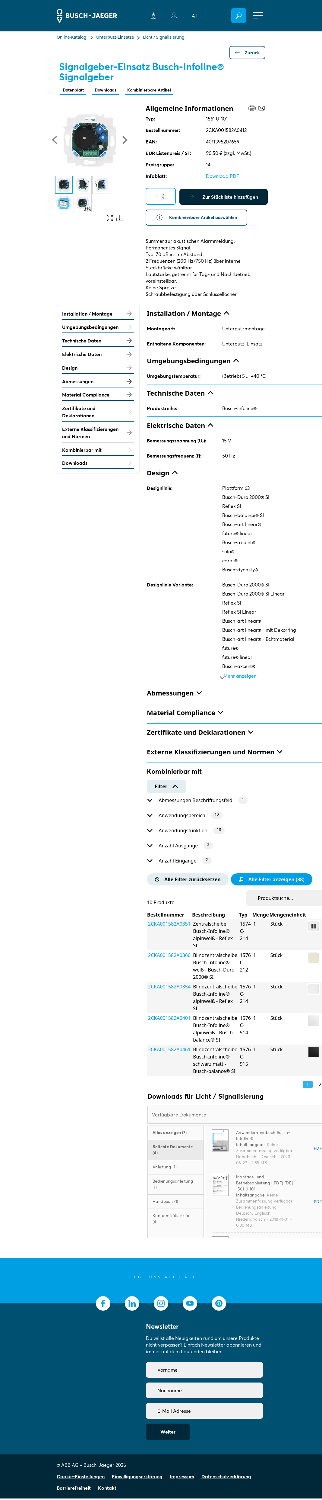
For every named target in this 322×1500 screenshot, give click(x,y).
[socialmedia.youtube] (190, 1305)
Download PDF (222, 177)
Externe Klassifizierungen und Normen (98, 434)
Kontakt (107, 1489)
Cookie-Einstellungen (81, 1478)
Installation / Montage (98, 315)
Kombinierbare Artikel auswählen (200, 218)
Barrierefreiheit (74, 1489)
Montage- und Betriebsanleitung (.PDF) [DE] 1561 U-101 (264, 1184)
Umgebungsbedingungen (98, 328)
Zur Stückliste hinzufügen (223, 197)
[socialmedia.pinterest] (219, 1305)
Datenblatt (75, 90)
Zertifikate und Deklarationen (98, 413)
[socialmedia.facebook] (103, 1305)
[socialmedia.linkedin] (132, 1305)
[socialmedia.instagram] (161, 1305)
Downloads (111, 90)
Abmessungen (98, 383)
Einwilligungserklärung (137, 1478)
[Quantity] (161, 196)
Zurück (247, 52)
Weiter (167, 1433)
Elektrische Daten (98, 355)
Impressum (182, 1478)
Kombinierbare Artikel (159, 90)
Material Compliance (98, 396)
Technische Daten (98, 342)
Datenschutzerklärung (226, 1478)
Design (98, 369)
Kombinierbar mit (98, 451)
